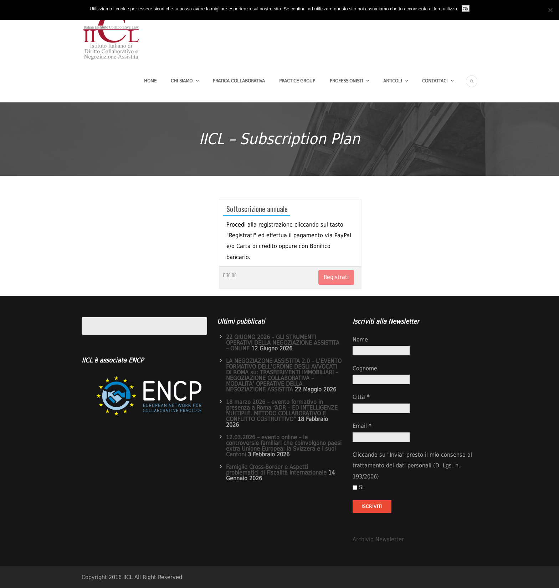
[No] (550, 10)
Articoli (392, 80)
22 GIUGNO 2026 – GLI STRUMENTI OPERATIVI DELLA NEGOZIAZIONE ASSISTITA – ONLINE (282, 343)
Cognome (365, 368)
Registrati (336, 277)
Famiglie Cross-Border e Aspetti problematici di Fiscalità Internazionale (276, 469)
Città (361, 397)
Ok (465, 8)
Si (358, 487)
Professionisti (346, 80)
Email (362, 425)
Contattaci (434, 80)
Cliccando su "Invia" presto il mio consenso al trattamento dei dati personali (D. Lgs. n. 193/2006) (412, 465)
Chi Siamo (182, 80)
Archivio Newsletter (378, 539)
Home (150, 80)
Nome (360, 339)
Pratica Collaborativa (239, 80)
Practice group (297, 80)
